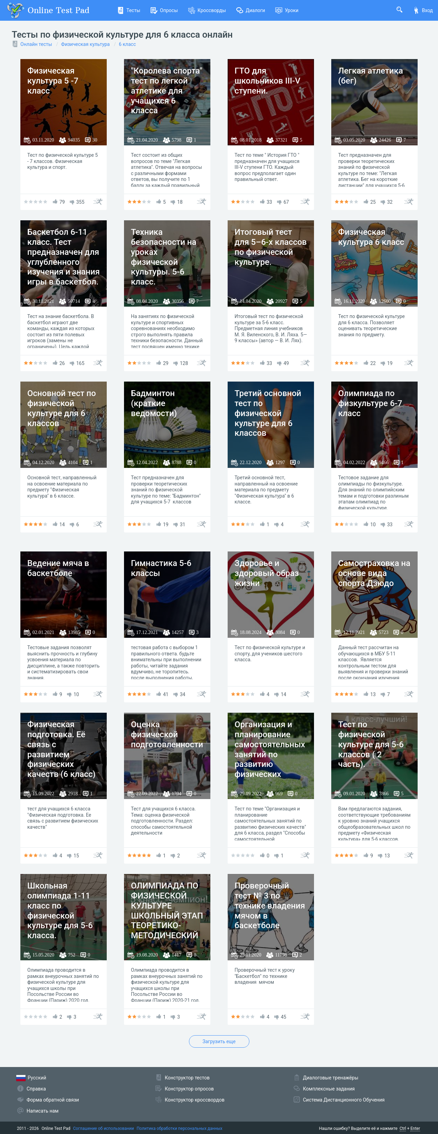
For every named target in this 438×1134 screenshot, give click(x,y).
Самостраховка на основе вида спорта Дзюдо (374, 573)
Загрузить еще (219, 1041)
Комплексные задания (329, 1089)
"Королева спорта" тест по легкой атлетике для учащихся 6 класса (166, 90)
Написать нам (42, 1111)
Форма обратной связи (53, 1100)
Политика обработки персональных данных (179, 1128)
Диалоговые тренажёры (330, 1077)
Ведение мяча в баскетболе (58, 568)
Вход (423, 10)
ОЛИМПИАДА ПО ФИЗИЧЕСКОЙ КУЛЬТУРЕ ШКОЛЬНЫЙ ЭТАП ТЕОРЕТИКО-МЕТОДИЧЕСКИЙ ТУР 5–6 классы (167, 915)
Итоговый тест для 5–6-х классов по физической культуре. (271, 247)
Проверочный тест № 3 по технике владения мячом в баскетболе (270, 905)
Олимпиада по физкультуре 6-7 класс (370, 403)
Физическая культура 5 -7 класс (52, 81)
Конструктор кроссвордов (195, 1100)
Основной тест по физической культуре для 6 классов (61, 408)
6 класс (127, 44)
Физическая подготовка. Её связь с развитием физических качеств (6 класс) (61, 749)
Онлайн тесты (36, 44)
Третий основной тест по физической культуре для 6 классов (268, 413)
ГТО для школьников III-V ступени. (267, 81)
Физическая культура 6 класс (371, 237)
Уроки (286, 10)
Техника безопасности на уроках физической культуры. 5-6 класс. (164, 257)
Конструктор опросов (189, 1089)
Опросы (164, 10)
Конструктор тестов (187, 1077)
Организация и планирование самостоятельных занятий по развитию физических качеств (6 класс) (270, 754)
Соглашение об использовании (103, 1128)
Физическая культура (85, 44)
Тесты (128, 10)
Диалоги (250, 10)
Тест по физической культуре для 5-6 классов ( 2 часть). (371, 744)
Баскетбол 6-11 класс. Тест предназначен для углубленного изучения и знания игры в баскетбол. (63, 257)
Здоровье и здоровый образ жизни (267, 573)
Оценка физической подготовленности (167, 734)
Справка (36, 1089)
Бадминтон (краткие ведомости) (154, 403)
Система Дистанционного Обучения (343, 1100)
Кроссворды (207, 10)
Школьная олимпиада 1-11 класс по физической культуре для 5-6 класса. (60, 910)
